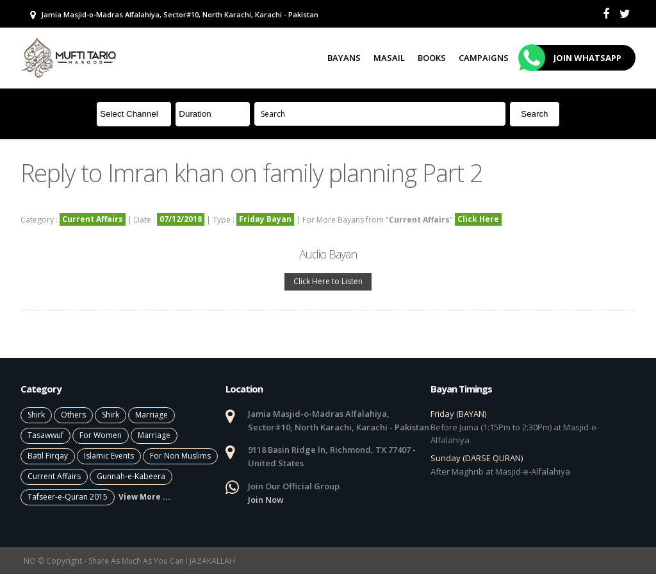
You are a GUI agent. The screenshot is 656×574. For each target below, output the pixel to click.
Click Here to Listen (328, 281)
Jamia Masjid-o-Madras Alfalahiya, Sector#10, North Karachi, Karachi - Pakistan (174, 15)
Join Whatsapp (571, 58)
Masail (389, 57)
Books (432, 57)
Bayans (344, 57)
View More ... (144, 496)
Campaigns (484, 57)
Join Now (266, 499)
